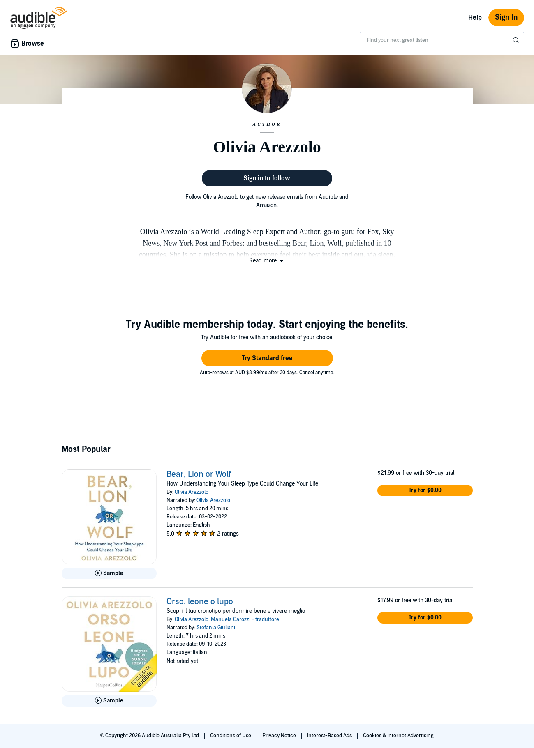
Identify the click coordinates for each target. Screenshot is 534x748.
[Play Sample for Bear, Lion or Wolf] (109, 573)
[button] (267, 260)
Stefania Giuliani (215, 627)
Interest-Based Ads (330, 735)
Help (475, 18)
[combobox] (442, 40)
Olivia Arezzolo (191, 492)
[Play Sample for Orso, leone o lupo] (109, 701)
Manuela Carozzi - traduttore (245, 619)
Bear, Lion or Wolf (198, 474)
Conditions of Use (231, 735)
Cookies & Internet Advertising (398, 735)
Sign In (506, 17)
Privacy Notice (279, 735)
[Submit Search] (516, 40)
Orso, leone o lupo (199, 602)
